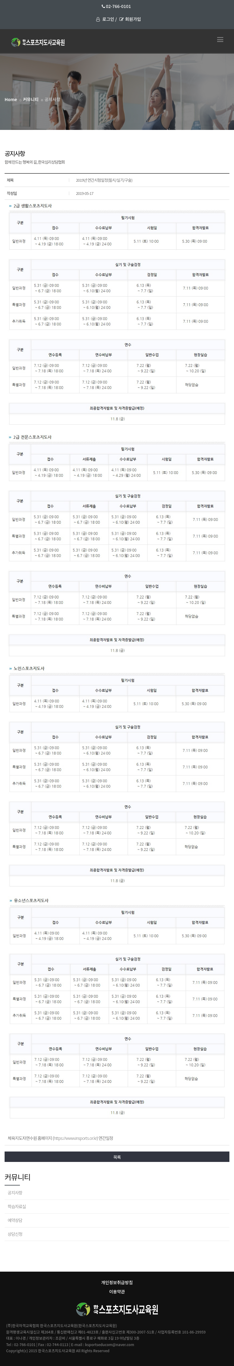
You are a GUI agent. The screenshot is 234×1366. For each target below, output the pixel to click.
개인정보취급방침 (117, 1282)
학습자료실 (17, 1206)
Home (11, 99)
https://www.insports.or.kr (75, 1138)
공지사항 (15, 1193)
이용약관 (117, 1291)
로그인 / (106, 19)
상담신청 (15, 1234)
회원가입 (130, 19)
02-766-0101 (116, 6)
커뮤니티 (31, 99)
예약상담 (15, 1220)
